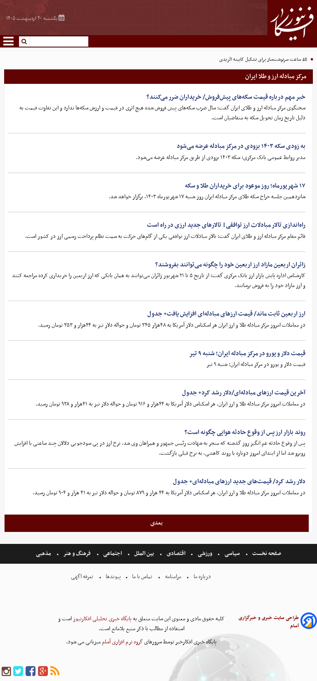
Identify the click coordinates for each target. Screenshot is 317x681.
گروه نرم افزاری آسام (122, 642)
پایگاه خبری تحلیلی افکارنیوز (102, 619)
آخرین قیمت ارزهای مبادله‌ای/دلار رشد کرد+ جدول (243, 392)
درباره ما (202, 576)
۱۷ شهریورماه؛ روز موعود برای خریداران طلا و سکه (245, 185)
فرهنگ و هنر (77, 553)
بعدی (156, 522)
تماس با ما (142, 576)
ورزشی (204, 553)
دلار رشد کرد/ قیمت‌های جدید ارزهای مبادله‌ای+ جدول (239, 481)
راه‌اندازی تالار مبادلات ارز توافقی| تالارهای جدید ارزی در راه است (226, 225)
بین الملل (144, 553)
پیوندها (112, 576)
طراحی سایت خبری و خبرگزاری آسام (269, 622)
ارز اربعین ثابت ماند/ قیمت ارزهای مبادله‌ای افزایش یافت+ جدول (226, 313)
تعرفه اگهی (83, 576)
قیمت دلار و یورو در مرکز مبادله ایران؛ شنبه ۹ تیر (247, 353)
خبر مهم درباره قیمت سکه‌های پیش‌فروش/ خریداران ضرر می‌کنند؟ (226, 97)
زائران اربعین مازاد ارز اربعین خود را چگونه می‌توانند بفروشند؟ (230, 264)
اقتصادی (176, 553)
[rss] (54, 671)
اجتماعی (112, 553)
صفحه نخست (266, 553)
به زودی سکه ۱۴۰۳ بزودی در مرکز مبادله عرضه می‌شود (241, 146)
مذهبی (44, 553)
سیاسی (232, 553)
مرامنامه (173, 576)
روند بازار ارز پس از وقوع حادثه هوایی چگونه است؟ (245, 432)
